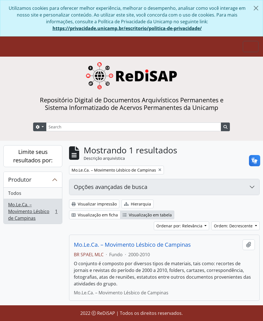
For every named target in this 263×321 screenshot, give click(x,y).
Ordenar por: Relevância (179, 225)
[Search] (133, 127)
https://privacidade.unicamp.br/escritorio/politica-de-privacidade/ (127, 28)
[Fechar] (256, 8)
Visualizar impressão (94, 204)
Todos (14, 193)
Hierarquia (137, 204)
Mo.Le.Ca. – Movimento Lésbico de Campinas (33, 211)
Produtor (19, 179)
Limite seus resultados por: (32, 156)
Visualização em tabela (147, 215)
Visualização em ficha (95, 215)
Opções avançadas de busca (110, 187)
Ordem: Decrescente (234, 225)
